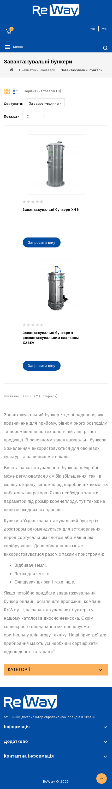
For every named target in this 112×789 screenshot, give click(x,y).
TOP (101, 778)
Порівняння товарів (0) (42, 91)
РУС (104, 29)
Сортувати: (13, 103)
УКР (93, 29)
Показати (12, 116)
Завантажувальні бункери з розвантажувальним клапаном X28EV (51, 337)
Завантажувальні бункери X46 (51, 209)
